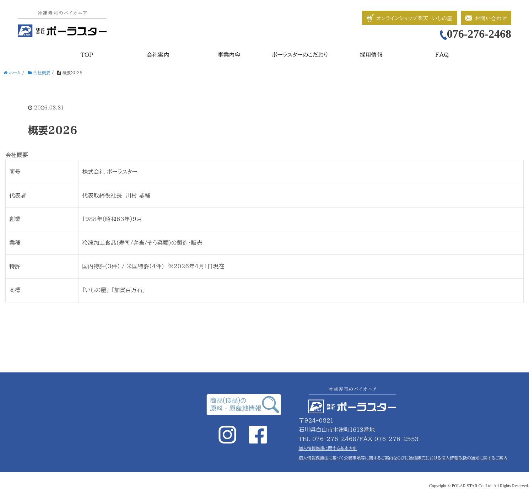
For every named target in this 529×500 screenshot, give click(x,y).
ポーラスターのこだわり (300, 55)
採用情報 (371, 55)
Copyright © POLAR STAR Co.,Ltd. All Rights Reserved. (479, 485)
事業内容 (229, 55)
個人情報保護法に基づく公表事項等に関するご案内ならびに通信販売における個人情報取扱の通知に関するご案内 (403, 458)
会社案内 (158, 55)
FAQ (442, 55)
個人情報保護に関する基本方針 (328, 448)
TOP (87, 55)
